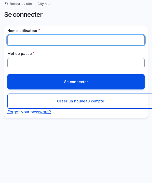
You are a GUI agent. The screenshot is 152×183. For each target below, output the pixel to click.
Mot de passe (19, 53)
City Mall (44, 4)
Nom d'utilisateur (22, 30)
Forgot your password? (29, 111)
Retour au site (21, 4)
